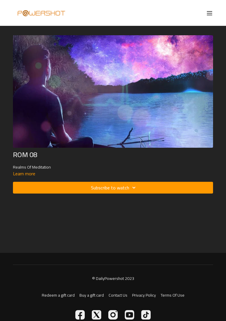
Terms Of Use (173, 295)
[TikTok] (146, 315)
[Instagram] (113, 315)
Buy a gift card (91, 295)
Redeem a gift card (58, 295)
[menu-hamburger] (209, 13)
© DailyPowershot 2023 (113, 278)
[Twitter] (96, 315)
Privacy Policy (144, 295)
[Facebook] (80, 315)
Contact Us (118, 295)
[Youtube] (129, 315)
